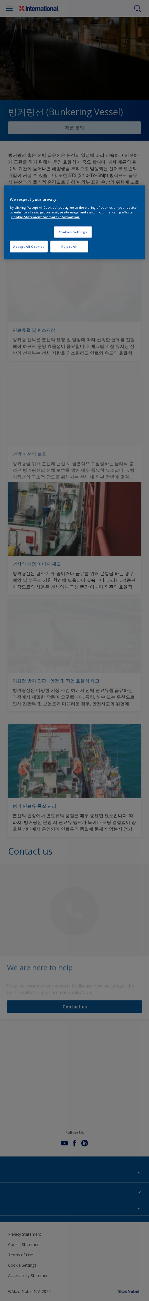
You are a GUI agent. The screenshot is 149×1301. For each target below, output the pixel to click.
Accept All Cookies (28, 246)
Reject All (69, 246)
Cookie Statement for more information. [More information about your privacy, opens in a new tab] (45, 217)
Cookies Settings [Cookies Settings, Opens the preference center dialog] (73, 232)
